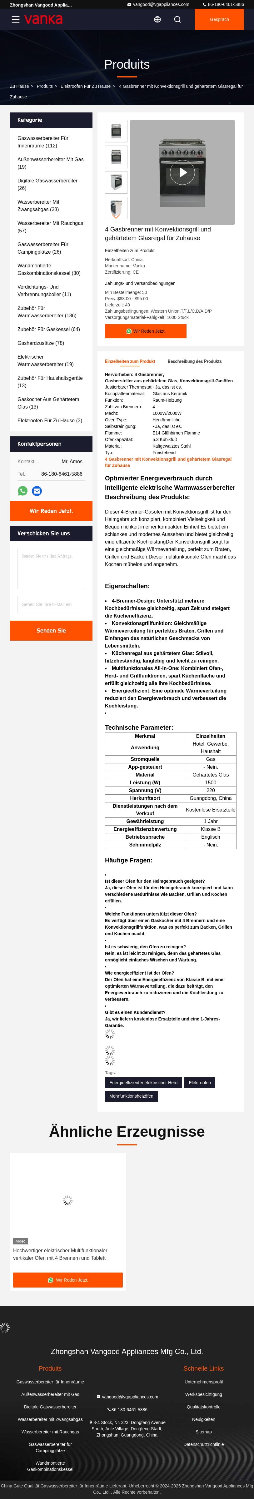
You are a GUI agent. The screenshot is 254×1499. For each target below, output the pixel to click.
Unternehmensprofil (204, 1381)
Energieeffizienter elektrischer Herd (143, 1082)
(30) (49, 269)
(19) (50, 163)
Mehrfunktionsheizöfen (131, 1096)
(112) (42, 142)
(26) (47, 184)
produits (45, 86)
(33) (38, 205)
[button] (116, 216)
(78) (40, 343)
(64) (48, 329)
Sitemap (204, 1431)
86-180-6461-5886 (223, 4)
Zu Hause (19, 86)
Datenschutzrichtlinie (203, 1444)
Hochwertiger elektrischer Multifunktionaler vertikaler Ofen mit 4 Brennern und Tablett (60, 1254)
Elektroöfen (200, 1082)
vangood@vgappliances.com (158, 4)
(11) (44, 290)
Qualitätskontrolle (204, 1406)
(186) (47, 311)
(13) (50, 381)
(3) (49, 420)
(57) (50, 227)
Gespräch (219, 19)
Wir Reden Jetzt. (51, 511)
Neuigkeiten (203, 1419)
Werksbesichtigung (203, 1394)
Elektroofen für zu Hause (86, 86)
